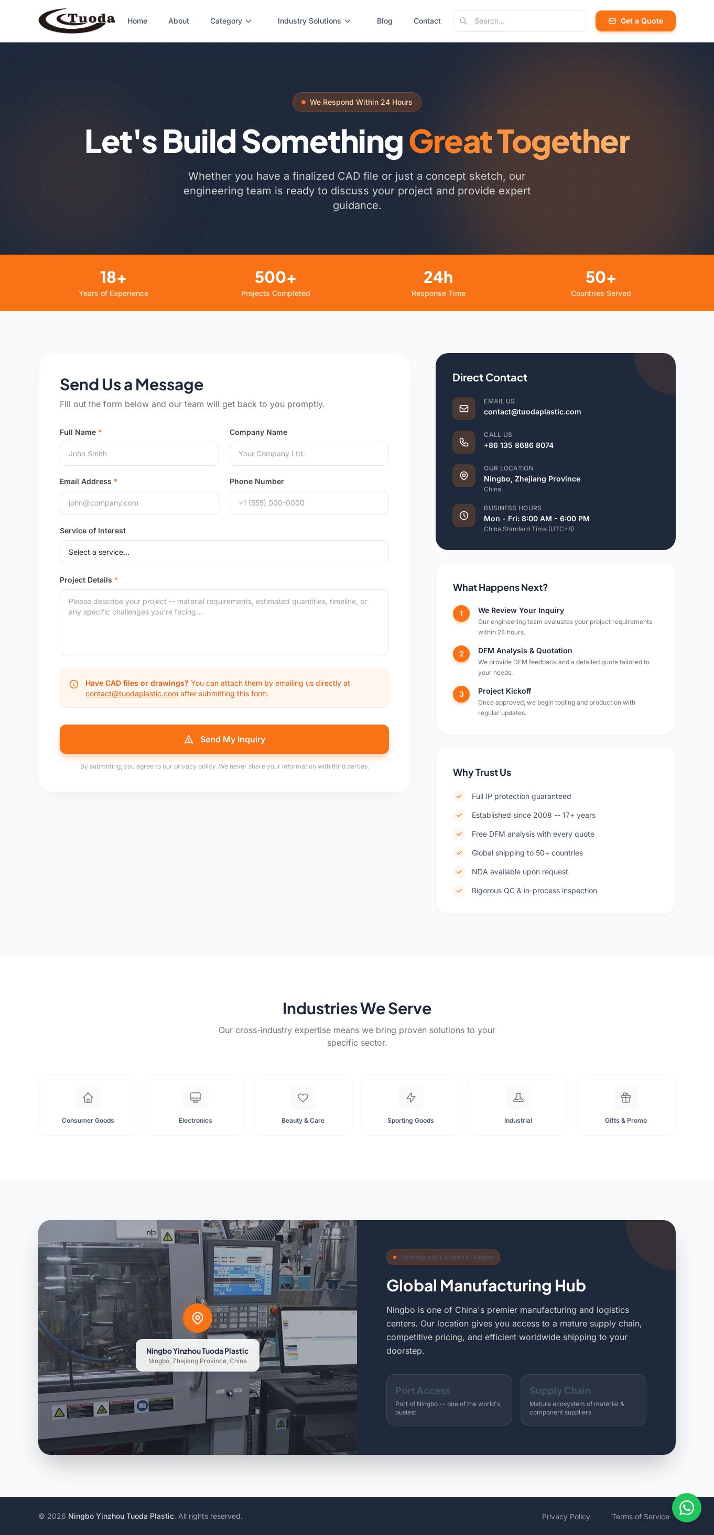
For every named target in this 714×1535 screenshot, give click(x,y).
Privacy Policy (566, 1516)
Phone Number (257, 481)
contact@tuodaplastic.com (131, 693)
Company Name (258, 431)
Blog (385, 20)
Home (137, 20)
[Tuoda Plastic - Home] (76, 21)
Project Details (89, 579)
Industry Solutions (315, 20)
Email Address (89, 481)
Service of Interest (93, 530)
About (178, 20)
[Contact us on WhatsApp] (686, 1507)
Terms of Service (640, 1516)
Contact (427, 20)
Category (231, 20)
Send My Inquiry (224, 739)
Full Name (81, 431)
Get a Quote (635, 20)
